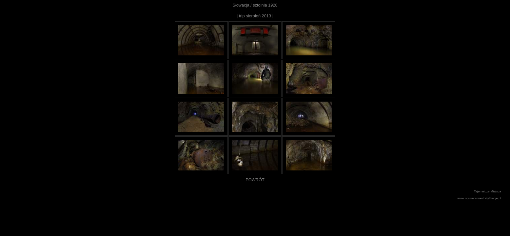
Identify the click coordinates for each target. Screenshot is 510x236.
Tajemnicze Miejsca (487, 191)
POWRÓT (255, 179)
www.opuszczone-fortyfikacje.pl (479, 198)
